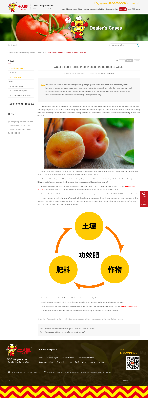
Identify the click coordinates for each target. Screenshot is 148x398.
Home (16, 53)
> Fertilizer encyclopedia (18, 91)
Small (137, 61)
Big (122, 61)
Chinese (135, 3)
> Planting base (15, 77)
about (84, 362)
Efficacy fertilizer (68, 358)
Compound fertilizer (46, 362)
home (41, 358)
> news (10, 82)
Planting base (41, 53)
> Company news (16, 86)
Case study (61, 362)
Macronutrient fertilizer (86, 358)
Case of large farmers (27, 53)
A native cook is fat (107, 73)
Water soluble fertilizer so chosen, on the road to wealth (67, 53)
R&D (77, 362)
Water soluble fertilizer (54, 319)
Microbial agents (52, 358)
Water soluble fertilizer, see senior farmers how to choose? (65, 332)
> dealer (13, 73)
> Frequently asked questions (20, 95)
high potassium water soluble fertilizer (77, 319)
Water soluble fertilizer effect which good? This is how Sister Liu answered (70, 329)
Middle (129, 61)
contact (92, 362)
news (70, 362)
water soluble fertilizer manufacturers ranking (107, 319)
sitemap (101, 362)
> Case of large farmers (16, 68)
